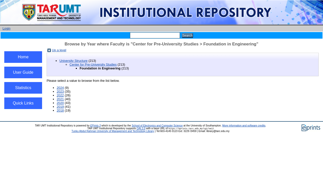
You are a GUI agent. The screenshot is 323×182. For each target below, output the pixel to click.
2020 (60, 103)
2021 (60, 99)
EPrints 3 (95, 125)
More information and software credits (243, 125)
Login (6, 28)
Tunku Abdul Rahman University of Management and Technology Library (113, 131)
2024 (60, 88)
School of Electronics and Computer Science (157, 125)
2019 (60, 107)
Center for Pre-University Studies (93, 64)
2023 (60, 91)
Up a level (59, 50)
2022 (60, 95)
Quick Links (23, 103)
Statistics (23, 88)
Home (23, 57)
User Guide (23, 72)
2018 (60, 110)
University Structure (73, 61)
